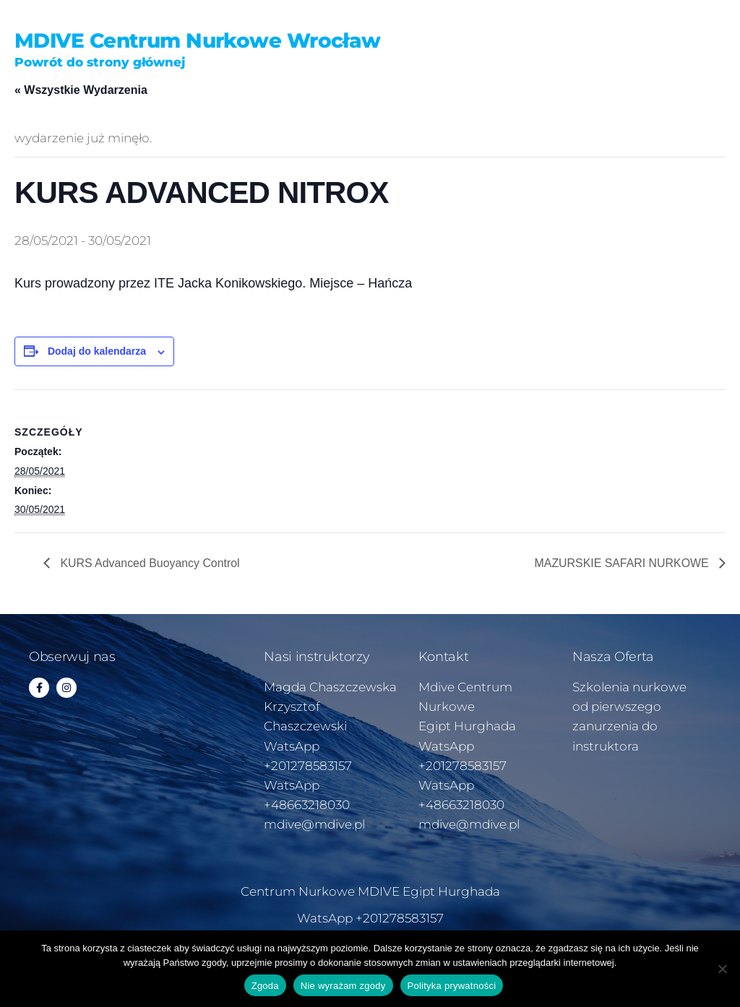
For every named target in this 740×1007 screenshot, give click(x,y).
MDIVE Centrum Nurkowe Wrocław (197, 40)
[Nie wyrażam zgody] (722, 968)
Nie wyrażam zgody (343, 985)
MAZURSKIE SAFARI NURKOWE (622, 563)
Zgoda (265, 985)
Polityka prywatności (452, 985)
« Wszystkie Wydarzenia (80, 90)
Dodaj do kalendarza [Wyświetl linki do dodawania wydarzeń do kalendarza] (97, 351)
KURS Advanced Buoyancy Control (149, 563)
